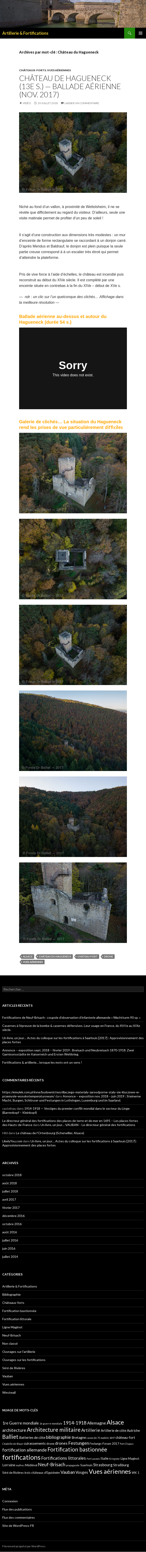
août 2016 (9, 1232)
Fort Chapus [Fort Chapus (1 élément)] (126, 1443)
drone (108, 956)
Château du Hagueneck (55, 956)
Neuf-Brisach (11, 1335)
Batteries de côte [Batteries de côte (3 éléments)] (32, 1437)
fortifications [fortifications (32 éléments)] (21, 1457)
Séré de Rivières (13, 1368)
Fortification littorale (16, 1319)
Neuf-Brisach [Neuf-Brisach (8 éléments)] (51, 1464)
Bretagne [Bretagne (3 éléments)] (79, 1437)
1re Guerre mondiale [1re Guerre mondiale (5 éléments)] (20, 1422)
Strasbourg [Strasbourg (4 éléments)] (103, 1464)
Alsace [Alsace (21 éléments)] (115, 1422)
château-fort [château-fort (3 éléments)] (125, 1437)
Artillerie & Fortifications (25, 33)
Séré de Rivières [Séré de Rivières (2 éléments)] (13, 1472)
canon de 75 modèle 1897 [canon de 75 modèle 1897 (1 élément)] (101, 1437)
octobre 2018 (12, 1175)
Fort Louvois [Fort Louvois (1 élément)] (93, 1458)
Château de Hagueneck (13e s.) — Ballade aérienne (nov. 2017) (70, 86)
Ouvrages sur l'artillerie (18, 1352)
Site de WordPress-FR (18, 1526)
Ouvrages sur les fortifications (23, 1360)
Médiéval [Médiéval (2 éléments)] (31, 1465)
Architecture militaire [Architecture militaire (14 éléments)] (54, 1429)
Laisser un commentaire (82, 103)
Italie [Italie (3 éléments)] (104, 1458)
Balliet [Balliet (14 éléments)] (10, 1436)
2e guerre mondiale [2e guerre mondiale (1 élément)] (51, 1423)
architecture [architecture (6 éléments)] (14, 1430)
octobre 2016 (12, 1224)
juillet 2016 (10, 1240)
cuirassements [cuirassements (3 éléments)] (35, 1443)
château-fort (88, 956)
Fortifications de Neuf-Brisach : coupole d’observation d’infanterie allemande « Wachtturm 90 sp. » (71, 1017)
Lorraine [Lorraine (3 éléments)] (8, 1465)
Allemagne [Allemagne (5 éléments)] (96, 1422)
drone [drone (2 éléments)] (50, 1443)
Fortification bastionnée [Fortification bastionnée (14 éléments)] (77, 1449)
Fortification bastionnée (19, 1311)
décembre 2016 (13, 1216)
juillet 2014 (10, 1256)
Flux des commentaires (18, 1517)
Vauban (7, 1376)
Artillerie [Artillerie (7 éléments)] (90, 1430)
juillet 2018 (10, 1191)
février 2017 (11, 1207)
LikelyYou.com (12, 1141)
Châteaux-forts (32, 70)
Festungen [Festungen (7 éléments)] (78, 1443)
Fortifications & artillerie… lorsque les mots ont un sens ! (42, 1062)
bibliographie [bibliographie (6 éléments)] (58, 1437)
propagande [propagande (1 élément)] (73, 1465)
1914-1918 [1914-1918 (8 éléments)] (74, 1422)
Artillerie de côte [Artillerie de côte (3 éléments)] (113, 1430)
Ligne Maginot (12, 1327)
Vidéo (27, 103)
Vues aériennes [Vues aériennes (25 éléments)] (110, 1471)
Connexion (10, 1501)
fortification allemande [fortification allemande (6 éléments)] (24, 1449)
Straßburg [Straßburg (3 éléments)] (121, 1465)
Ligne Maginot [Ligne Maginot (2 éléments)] (130, 1458)
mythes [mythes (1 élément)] (20, 1465)
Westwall (9, 1392)
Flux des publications (17, 1509)
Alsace (28, 956)
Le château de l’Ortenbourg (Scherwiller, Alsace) (50, 1133)
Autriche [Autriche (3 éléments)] (133, 1430)
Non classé (10, 1343)
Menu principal (140, 33)
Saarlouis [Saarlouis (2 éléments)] (86, 1465)
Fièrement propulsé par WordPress (23, 1546)
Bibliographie (11, 1294)
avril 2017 (9, 1199)
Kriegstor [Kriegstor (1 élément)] (114, 1458)
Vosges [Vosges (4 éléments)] (82, 1472)
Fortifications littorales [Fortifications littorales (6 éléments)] (63, 1458)
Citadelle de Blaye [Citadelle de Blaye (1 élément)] (12, 1443)
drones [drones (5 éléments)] (61, 1443)
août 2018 (9, 1183)
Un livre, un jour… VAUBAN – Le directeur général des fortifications (87, 1125)
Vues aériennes (59, 70)
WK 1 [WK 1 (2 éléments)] (135, 1472)
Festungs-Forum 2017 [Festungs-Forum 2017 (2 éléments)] (104, 1443)
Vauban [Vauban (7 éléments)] (67, 1472)
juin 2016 (8, 1248)
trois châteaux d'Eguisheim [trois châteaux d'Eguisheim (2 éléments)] (42, 1472)
